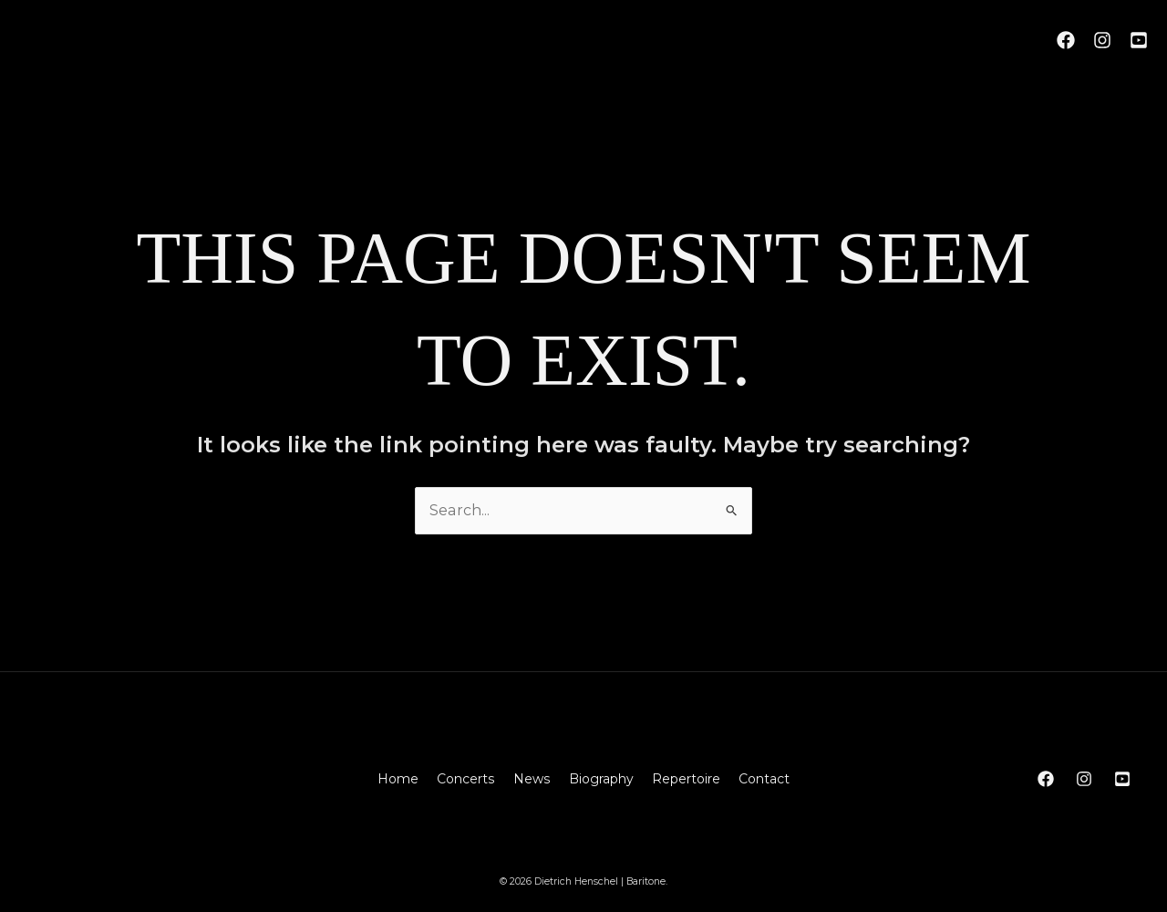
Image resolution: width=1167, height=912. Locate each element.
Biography (600, 779)
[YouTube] (1139, 40)
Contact (763, 779)
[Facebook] (1066, 40)
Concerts (466, 779)
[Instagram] (1102, 40)
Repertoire (685, 779)
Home (398, 779)
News (531, 779)
